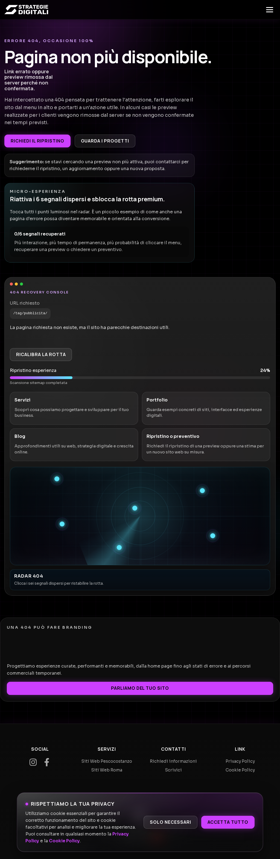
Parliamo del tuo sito (140, 688)
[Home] (26, 9)
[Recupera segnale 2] (202, 490)
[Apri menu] (270, 10)
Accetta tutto (228, 822)
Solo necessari (170, 822)
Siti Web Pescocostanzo (106, 761)
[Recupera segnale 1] (57, 479)
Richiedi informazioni (173, 761)
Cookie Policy (64, 841)
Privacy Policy (240, 761)
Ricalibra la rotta (41, 354)
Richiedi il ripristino (37, 141)
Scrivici (173, 770)
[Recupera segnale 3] (134, 508)
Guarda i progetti (105, 141)
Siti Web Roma (106, 770)
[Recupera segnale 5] (212, 535)
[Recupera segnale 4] (62, 524)
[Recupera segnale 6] (119, 547)
